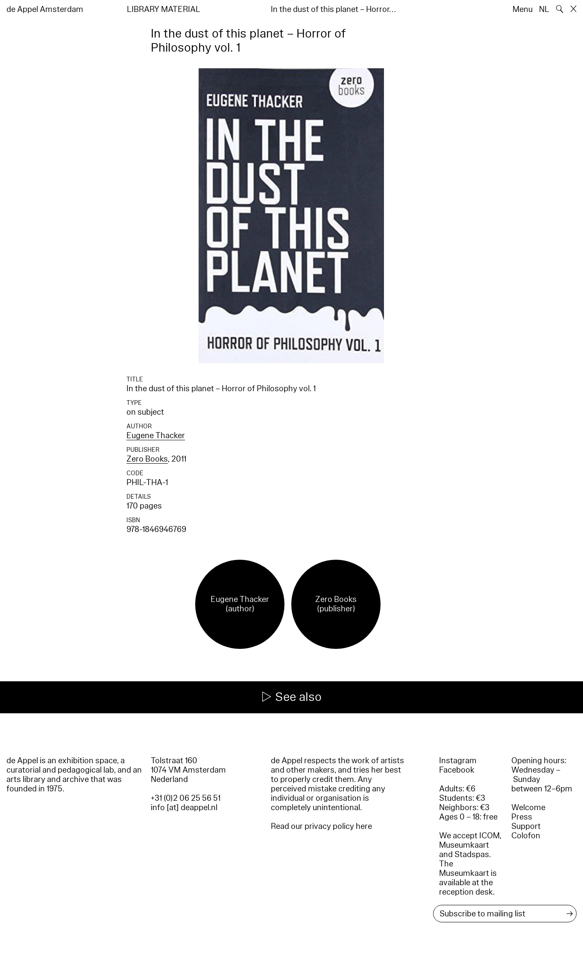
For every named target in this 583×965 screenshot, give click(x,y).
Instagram (458, 760)
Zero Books (147, 459)
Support (526, 826)
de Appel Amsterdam (44, 9)
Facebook (457, 770)
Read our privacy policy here (321, 826)
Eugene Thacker (155, 435)
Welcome (528, 807)
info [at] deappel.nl (184, 807)
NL (544, 9)
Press (521, 817)
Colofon (525, 835)
